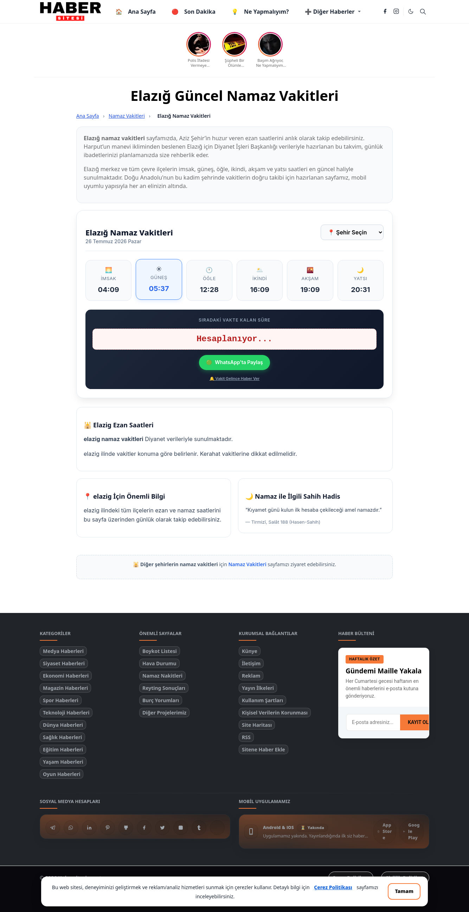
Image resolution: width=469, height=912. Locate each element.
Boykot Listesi (159, 651)
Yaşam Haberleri (63, 761)
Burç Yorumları (160, 700)
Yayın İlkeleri (258, 688)
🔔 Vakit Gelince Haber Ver (234, 378)
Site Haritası (257, 725)
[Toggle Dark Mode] (411, 11)
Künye (249, 651)
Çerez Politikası (333, 887)
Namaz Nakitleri (162, 675)
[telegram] (52, 827)
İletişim (251, 663)
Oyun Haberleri (61, 774)
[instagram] (396, 11)
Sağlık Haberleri (62, 737)
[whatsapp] (71, 827)
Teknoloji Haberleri (66, 712)
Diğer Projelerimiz (164, 712)
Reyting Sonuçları (163, 688)
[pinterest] (107, 827)
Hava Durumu (159, 663)
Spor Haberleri (60, 700)
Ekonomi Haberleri (66, 675)
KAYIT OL (418, 722)
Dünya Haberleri (63, 725)
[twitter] (162, 827)
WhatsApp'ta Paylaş (234, 362)
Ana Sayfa (87, 115)
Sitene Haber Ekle (263, 749)
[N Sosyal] (217, 827)
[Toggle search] (423, 11)
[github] (125, 827)
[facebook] (385, 11)
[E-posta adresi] (373, 722)
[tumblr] (199, 827)
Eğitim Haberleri (63, 749)
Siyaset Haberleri (64, 663)
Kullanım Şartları (262, 700)
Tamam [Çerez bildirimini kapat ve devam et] (404, 891)
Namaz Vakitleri (127, 115)
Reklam (251, 675)
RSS (246, 737)
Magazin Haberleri (65, 688)
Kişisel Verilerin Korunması (275, 712)
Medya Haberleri (63, 651)
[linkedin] (89, 827)
